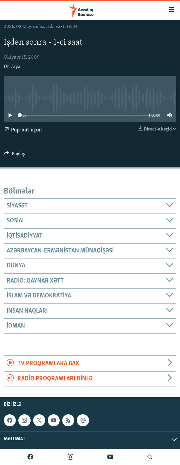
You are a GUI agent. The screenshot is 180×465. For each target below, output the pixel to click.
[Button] (14, 155)
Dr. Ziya (12, 66)
